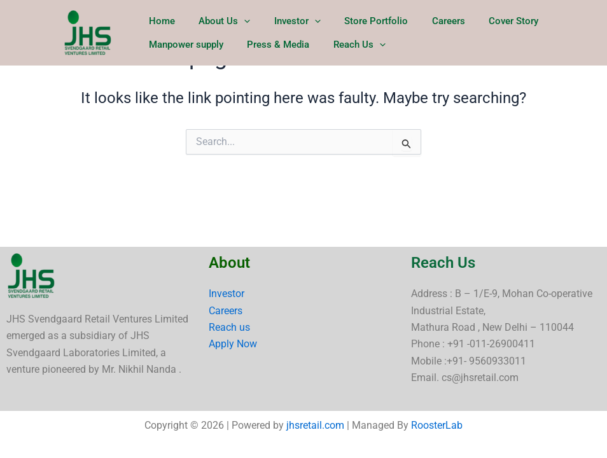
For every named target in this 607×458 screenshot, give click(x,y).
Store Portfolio (359, 19)
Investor (285, 19)
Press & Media (271, 57)
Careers (426, 19)
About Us (217, 19)
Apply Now (233, 344)
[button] (237, 19)
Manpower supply (183, 57)
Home (159, 19)
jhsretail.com (315, 425)
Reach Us (347, 57)
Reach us (229, 327)
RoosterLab (437, 425)
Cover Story (487, 19)
